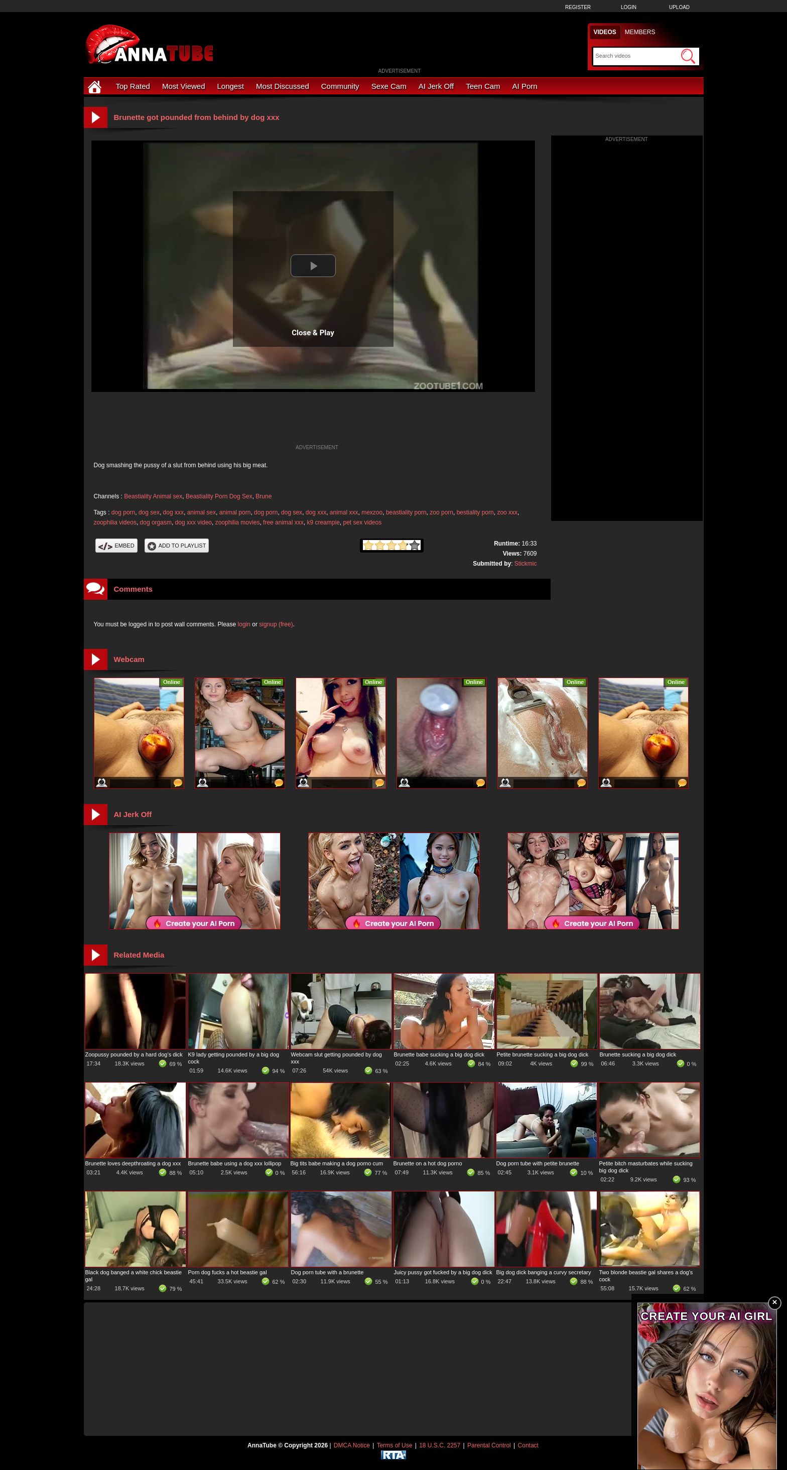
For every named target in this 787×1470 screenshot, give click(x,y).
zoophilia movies (237, 522)
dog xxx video (193, 522)
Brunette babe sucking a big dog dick (439, 1054)
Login (628, 7)
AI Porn (525, 86)
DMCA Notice (352, 1445)
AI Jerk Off (436, 86)
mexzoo (371, 512)
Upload (679, 7)
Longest (230, 86)
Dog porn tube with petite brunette (538, 1163)
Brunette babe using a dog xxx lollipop (235, 1163)
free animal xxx (283, 522)
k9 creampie (323, 522)
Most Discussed (282, 86)
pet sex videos (362, 522)
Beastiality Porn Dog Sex (219, 496)
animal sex (201, 512)
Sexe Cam (389, 86)
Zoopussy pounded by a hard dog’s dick (134, 1054)
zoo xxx (507, 512)
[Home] (96, 86)
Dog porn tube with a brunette (327, 1272)
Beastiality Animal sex (153, 496)
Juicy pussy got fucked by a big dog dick (443, 1272)
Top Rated (133, 86)
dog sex (149, 512)
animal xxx (344, 512)
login (244, 624)
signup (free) (276, 624)
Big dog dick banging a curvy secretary (543, 1272)
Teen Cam (483, 86)
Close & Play (313, 332)
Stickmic (525, 563)
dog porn (123, 512)
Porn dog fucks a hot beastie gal (227, 1272)
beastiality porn (406, 512)
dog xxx (173, 512)
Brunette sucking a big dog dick (638, 1054)
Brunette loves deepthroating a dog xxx (133, 1163)
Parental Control (489, 1445)
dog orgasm (156, 522)
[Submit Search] (688, 56)
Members (640, 32)
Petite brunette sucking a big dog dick (543, 1054)
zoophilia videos (115, 522)
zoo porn (441, 512)
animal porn (235, 512)
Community (340, 86)
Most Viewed (183, 86)
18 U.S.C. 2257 (439, 1445)
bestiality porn (475, 512)
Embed (116, 546)
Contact (528, 1445)
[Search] (637, 55)
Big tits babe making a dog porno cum (337, 1163)
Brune (263, 496)
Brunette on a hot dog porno (428, 1163)
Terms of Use (395, 1445)
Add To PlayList (177, 546)
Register (578, 7)
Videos (605, 32)
